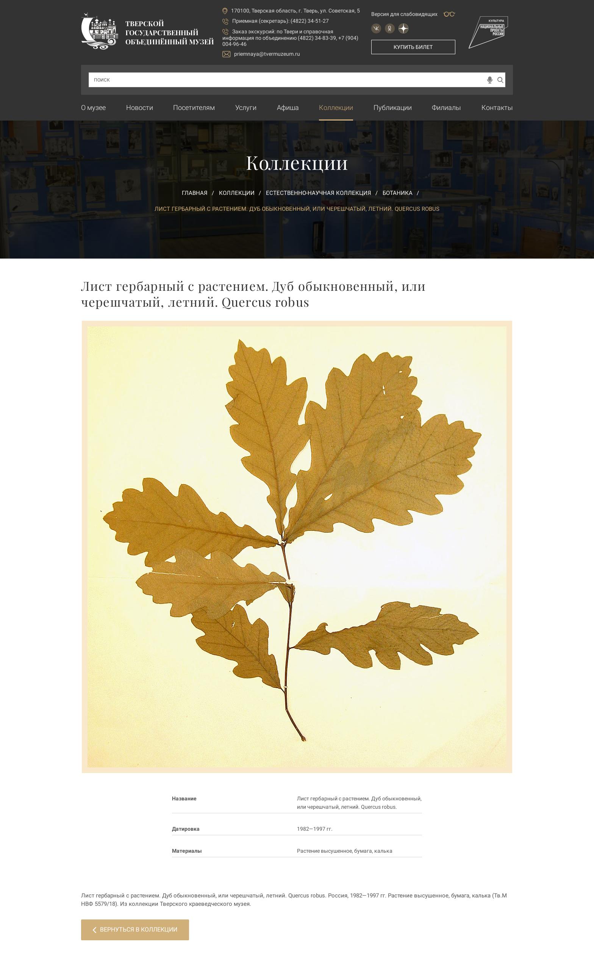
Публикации (393, 107)
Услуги (245, 107)
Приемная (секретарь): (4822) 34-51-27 (280, 21)
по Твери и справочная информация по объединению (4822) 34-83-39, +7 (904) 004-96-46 (290, 37)
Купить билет (413, 47)
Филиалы (446, 107)
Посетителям (194, 107)
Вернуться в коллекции (135, 929)
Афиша (288, 107)
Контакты (497, 107)
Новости (139, 107)
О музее (93, 107)
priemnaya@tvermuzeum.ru (261, 54)
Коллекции (336, 107)
